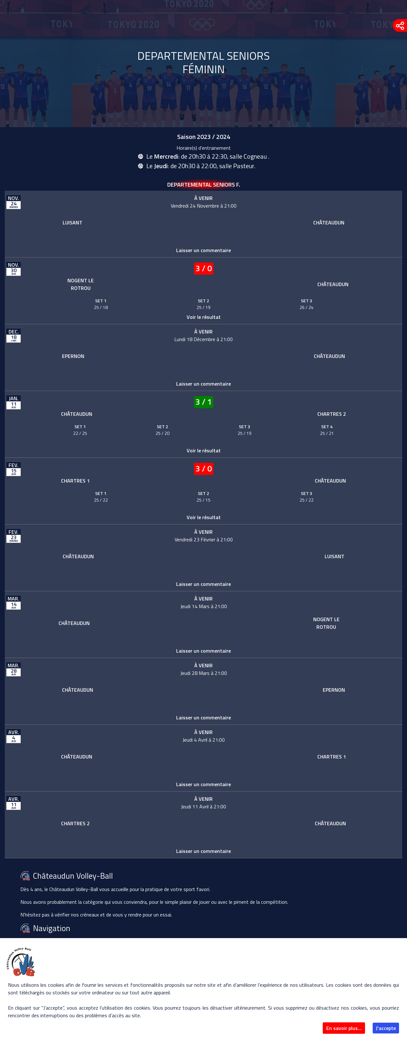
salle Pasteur (236, 166)
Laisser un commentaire (203, 250)
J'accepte (386, 1028)
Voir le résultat (204, 317)
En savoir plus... (344, 1028)
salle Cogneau (249, 156)
